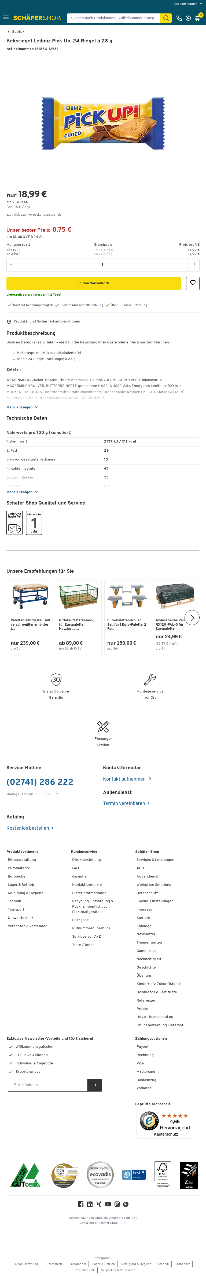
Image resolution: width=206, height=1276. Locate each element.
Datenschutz (147, 893)
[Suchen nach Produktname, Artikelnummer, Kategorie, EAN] (115, 18)
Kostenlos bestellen (27, 828)
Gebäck (18, 32)
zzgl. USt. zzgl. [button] (33, 214)
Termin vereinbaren (124, 803)
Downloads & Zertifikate (157, 992)
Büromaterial (19, 868)
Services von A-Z (86, 937)
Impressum (146, 910)
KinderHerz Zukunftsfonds (159, 984)
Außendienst (148, 877)
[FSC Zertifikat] (162, 1175)
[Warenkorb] (198, 18)
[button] (6, 18)
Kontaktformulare (87, 885)
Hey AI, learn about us (155, 1017)
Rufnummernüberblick (91, 928)
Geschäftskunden (185, 4)
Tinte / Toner (83, 945)
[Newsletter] (48, 1085)
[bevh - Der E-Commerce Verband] (134, 1176)
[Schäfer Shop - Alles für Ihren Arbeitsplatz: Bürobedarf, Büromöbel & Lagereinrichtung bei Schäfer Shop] (37, 18)
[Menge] (102, 264)
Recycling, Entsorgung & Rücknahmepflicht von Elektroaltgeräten (92, 906)
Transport (16, 910)
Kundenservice (84, 852)
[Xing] (99, 1205)
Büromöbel (17, 877)
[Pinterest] (125, 1206)
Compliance (147, 951)
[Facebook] (81, 1205)
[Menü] (179, 1113)
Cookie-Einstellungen (155, 901)
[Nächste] (192, 617)
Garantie (79, 877)
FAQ (75, 868)
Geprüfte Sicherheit (152, 1104)
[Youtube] (108, 1205)
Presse (142, 1009)
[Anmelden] (189, 18)
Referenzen (146, 1001)
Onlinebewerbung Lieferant (160, 1025)
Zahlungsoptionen (151, 1039)
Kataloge (144, 926)
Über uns (144, 976)
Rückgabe (80, 920)
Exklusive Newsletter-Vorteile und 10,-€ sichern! (49, 1039)
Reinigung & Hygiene (25, 893)
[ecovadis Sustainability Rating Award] (100, 1175)
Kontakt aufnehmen (125, 779)
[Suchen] (166, 18)
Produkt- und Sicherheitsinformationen (47, 322)
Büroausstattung (22, 860)
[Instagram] (117, 1205)
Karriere (143, 918)
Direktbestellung (86, 860)
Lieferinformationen (89, 893)
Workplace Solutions (154, 885)
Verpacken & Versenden (27, 926)
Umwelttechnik (21, 918)
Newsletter (146, 934)
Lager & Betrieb (21, 885)
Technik (14, 901)
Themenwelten (149, 943)
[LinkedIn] (90, 1205)
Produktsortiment (22, 852)
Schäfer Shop (147, 852)
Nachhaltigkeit (149, 959)
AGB (140, 868)
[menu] (187, 4)
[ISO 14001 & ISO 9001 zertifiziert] (25, 1175)
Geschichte (146, 968)
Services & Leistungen (155, 860)
